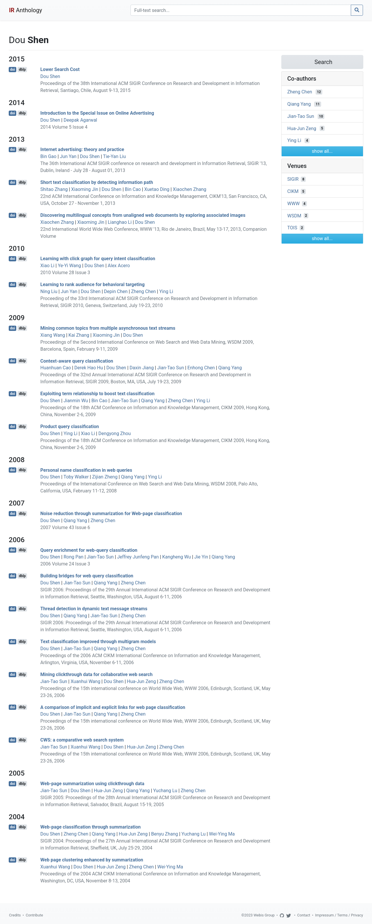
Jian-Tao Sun (170, 367)
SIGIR (293, 179)
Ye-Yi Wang (69, 265)
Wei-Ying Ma (222, 834)
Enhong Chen (201, 367)
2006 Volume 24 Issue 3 (65, 564)
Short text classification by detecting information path (96, 182)
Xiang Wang (52, 335)
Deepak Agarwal (80, 120)
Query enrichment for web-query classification (88, 550)
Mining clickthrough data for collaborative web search (96, 674)
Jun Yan (68, 156)
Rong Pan (73, 557)
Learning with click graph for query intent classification (97, 258)
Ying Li (166, 291)
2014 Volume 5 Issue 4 (63, 127)
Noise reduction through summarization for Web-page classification (111, 513)
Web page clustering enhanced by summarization (91, 860)
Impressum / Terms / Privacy (339, 915)
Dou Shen (50, 76)
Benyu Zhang (164, 834)
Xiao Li (47, 265)
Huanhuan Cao (55, 367)
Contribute (34, 915)
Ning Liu (48, 291)
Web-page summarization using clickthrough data (92, 783)
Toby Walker (76, 477)
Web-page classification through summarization (90, 827)
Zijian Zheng (104, 477)
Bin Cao (133, 189)
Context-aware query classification (76, 360)
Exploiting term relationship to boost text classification (97, 393)
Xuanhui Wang (85, 681)
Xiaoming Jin (84, 189)
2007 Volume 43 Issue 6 (65, 527)
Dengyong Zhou (114, 433)
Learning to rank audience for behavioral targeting (92, 284)
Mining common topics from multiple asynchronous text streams (107, 328)
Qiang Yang (230, 367)
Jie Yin (201, 557)
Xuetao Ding (156, 189)
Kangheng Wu (176, 557)
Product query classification (69, 426)
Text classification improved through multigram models (98, 641)
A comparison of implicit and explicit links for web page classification (112, 707)
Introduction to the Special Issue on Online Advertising (97, 113)
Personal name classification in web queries (86, 470)
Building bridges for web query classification (86, 576)
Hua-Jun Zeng (141, 681)
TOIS (292, 227)
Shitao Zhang (54, 189)
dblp (22, 70)
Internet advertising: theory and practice (82, 149)
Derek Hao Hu (88, 367)
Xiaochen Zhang (189, 189)
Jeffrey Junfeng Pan (138, 557)
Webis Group (264, 915)
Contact (303, 915)
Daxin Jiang (142, 367)
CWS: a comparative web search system (82, 740)
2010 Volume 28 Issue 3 (65, 272)
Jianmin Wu (76, 400)
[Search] (240, 10)
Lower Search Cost (60, 69)
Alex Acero (119, 265)
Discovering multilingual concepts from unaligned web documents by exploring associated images (143, 215)
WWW (293, 203)
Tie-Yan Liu (114, 156)
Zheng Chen (143, 291)
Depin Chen (116, 291)
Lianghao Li (120, 222)
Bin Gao (48, 156)
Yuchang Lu (165, 790)
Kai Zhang (79, 335)
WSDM (294, 215)
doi (12, 70)
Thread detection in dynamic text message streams (93, 608)
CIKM (293, 191)
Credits (15, 915)
